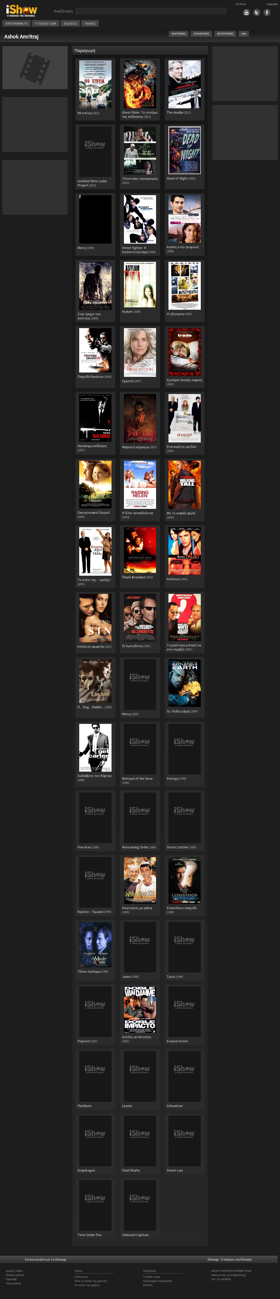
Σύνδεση (241, 4)
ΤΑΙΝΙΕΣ (90, 23)
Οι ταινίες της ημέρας (87, 1285)
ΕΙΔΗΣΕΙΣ (70, 23)
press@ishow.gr (236, 1275)
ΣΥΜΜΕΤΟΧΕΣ (201, 33)
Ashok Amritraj (21, 36)
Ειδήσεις (148, 1285)
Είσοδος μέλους (15, 1275)
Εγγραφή (272, 4)
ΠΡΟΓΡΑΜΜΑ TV (17, 23)
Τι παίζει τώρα (151, 1276)
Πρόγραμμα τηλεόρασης (157, 1281)
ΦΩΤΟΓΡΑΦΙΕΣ (225, 33)
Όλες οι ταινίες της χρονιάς (90, 1281)
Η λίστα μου (81, 1276)
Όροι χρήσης (13, 1283)
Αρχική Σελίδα (14, 1271)
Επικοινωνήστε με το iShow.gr (45, 1259)
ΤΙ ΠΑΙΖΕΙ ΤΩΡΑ (45, 23)
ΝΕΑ (243, 33)
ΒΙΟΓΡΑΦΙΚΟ (179, 33)
